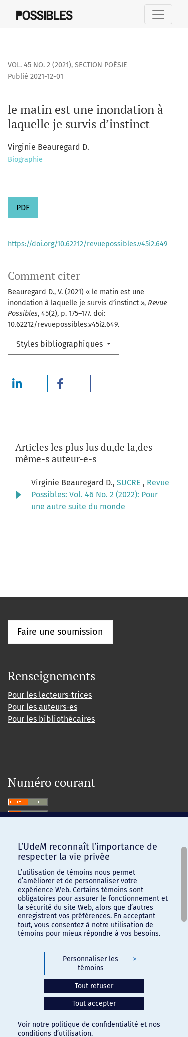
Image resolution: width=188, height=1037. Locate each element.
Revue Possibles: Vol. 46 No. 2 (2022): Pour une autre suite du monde (100, 494)
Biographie (25, 159)
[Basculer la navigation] (158, 14)
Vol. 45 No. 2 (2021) (39, 65)
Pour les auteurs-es (42, 707)
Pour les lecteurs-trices (50, 695)
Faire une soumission (60, 631)
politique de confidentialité (94, 1024)
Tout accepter (94, 1003)
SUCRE (130, 482)
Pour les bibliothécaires (51, 719)
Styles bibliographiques (60, 344)
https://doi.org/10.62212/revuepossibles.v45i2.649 (88, 244)
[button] (28, 383)
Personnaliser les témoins (99, 963)
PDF (23, 207)
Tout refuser (94, 986)
